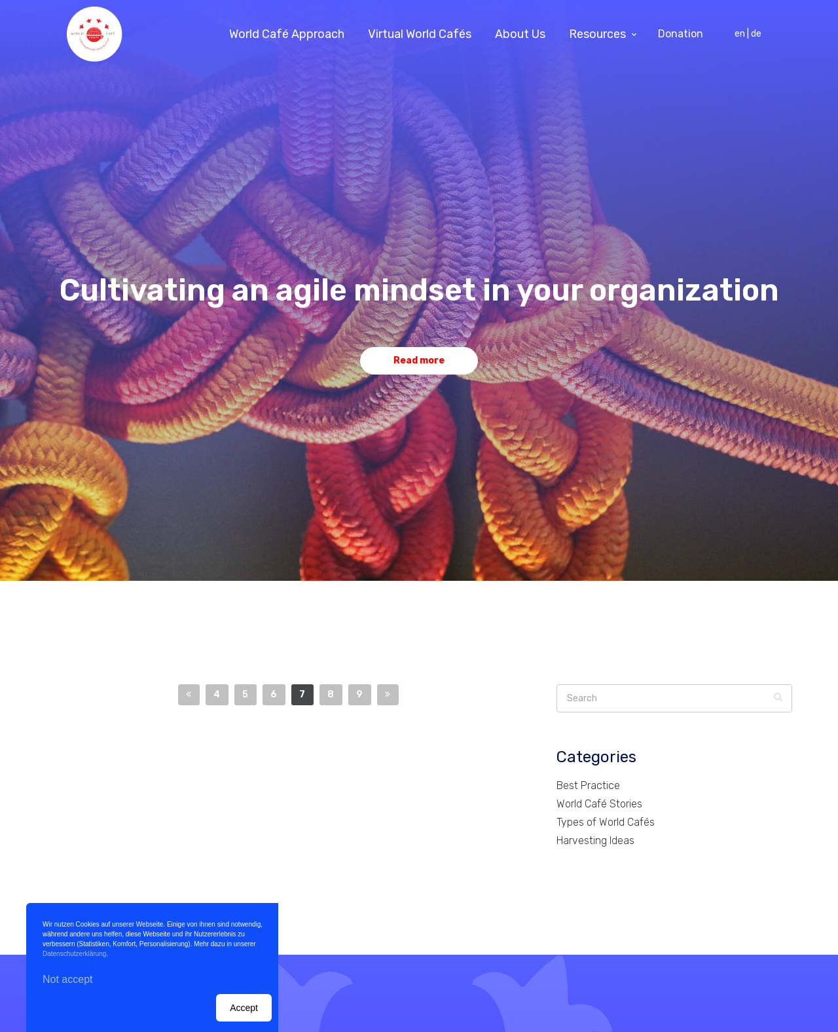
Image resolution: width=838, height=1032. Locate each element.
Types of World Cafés (605, 822)
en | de (748, 33)
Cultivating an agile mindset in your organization (419, 290)
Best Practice (588, 785)
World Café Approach (286, 34)
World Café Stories (599, 804)
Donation (680, 34)
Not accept (67, 979)
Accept (244, 1008)
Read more (419, 360)
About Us (520, 34)
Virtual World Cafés (419, 34)
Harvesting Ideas (595, 840)
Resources (597, 34)
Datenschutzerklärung (74, 953)
